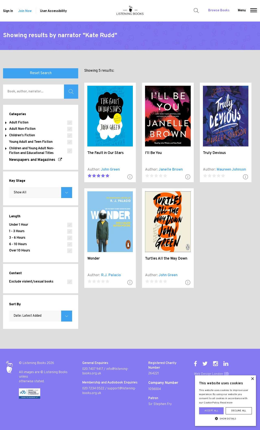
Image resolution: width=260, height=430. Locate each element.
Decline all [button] (238, 410)
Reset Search (41, 73)
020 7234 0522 (93, 389)
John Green (110, 169)
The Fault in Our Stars (105, 153)
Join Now (25, 11)
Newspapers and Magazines (35, 160)
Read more (226, 402)
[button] (253, 10)
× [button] (252, 378)
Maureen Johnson (231, 169)
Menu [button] (242, 11)
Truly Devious (214, 153)
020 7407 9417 (92, 369)
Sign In (8, 11)
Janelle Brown (171, 169)
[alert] (225, 400)
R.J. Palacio (111, 275)
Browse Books (219, 11)
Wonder (93, 258)
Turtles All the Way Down (166, 258)
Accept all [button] (211, 410)
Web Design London (208, 374)
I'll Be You (153, 153)
